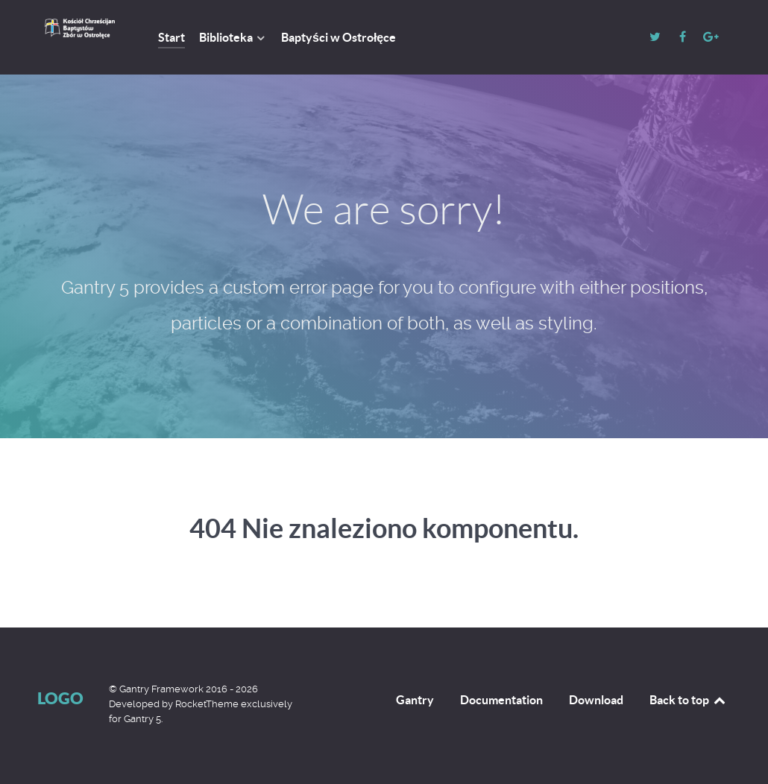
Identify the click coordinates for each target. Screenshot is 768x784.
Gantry (415, 699)
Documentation (501, 699)
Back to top (688, 699)
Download (596, 699)
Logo (60, 698)
